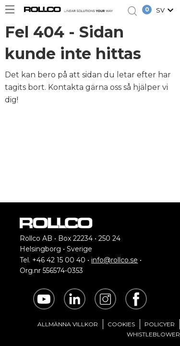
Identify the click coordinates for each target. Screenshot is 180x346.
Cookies (121, 324)
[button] (166, 11)
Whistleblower (153, 334)
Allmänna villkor (67, 324)
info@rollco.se (114, 260)
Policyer (159, 324)
